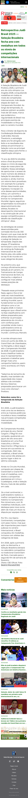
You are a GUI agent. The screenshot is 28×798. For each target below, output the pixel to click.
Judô (2, 65)
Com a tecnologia (14, 795)
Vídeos (14, 772)
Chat (14, 785)
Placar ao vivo (14, 788)
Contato (14, 782)
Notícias (14, 779)
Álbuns (14, 769)
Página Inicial (14, 766)
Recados (14, 775)
